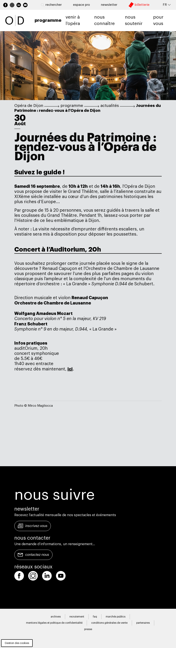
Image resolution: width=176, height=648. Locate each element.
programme (71, 106)
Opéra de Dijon (28, 106)
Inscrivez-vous (36, 526)
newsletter (109, 4)
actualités (109, 106)
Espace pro (81, 4)
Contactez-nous (37, 554)
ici (70, 369)
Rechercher (51, 5)
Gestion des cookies (17, 643)
